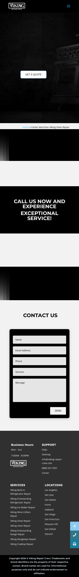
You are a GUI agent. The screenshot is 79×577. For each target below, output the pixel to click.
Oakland (49, 509)
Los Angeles (51, 489)
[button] (74, 543)
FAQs (44, 449)
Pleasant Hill (51, 524)
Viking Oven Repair (20, 525)
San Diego (50, 514)
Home (26, 127)
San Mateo (50, 499)
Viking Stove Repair (20, 520)
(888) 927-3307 (49, 468)
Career (45, 472)
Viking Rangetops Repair (23, 539)
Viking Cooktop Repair (21, 544)
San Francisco (52, 519)
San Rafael (50, 529)
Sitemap (46, 454)
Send (58, 410)
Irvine (48, 504)
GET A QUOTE (33, 74)
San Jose (49, 494)
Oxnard (49, 533)
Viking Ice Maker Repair (22, 507)
